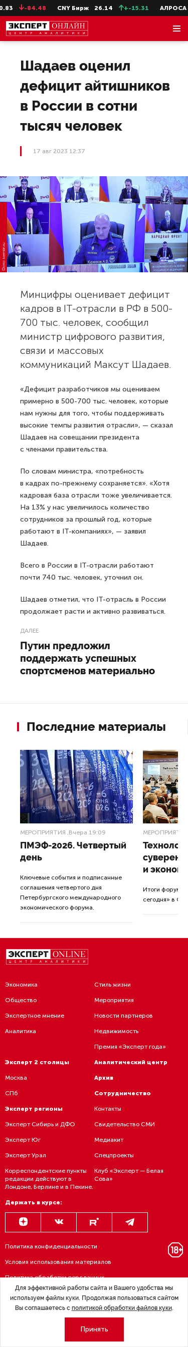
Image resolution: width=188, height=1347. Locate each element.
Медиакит (108, 1139)
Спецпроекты (114, 1155)
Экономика (21, 984)
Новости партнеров (123, 1015)
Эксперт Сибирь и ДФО (40, 1124)
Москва (16, 1077)
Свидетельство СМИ (124, 1124)
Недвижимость (116, 1031)
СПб (11, 1093)
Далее (29, 630)
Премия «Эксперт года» (130, 1046)
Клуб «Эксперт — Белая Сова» (128, 1174)
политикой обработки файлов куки (122, 1307)
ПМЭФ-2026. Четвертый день (73, 851)
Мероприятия (43, 832)
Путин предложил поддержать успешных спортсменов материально (87, 658)
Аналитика (20, 1031)
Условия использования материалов (58, 1261)
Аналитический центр (130, 1062)
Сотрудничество (122, 1093)
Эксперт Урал (25, 1155)
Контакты (107, 1108)
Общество (21, 1000)
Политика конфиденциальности (51, 1246)
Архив (103, 1077)
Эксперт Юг (23, 1139)
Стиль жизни (112, 984)
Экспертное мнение (34, 1015)
